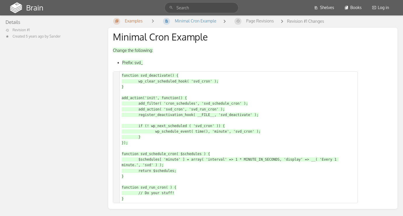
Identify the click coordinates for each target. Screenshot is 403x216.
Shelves (324, 7)
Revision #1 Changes (305, 21)
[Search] (171, 7)
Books (353, 7)
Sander (55, 36)
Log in (380, 7)
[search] (201, 7)
